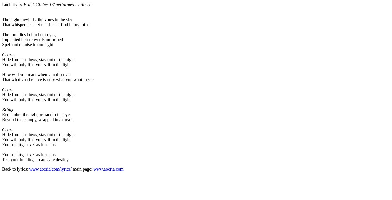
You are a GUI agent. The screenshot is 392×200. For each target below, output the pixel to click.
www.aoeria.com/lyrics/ (50, 169)
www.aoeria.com (109, 169)
